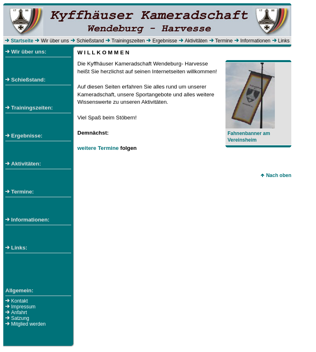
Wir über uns (55, 41)
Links (284, 41)
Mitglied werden (28, 324)
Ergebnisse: (23, 136)
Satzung (20, 318)
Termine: (19, 192)
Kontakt (19, 301)
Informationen (255, 41)
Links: (16, 248)
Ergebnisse (164, 41)
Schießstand (90, 41)
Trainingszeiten (128, 41)
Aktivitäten (196, 41)
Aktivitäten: (23, 164)
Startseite (22, 41)
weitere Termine (98, 148)
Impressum (23, 307)
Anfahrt (19, 312)
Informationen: (27, 220)
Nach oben (275, 175)
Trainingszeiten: (29, 108)
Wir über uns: (25, 52)
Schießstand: (25, 80)
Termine (224, 41)
